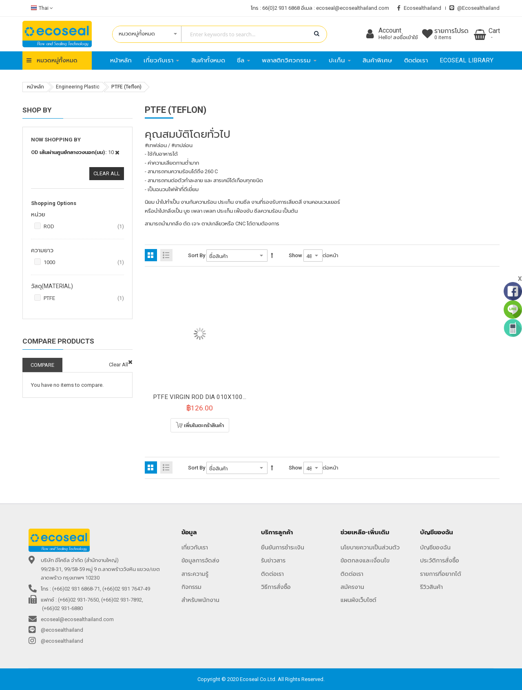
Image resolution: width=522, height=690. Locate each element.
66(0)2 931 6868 (281, 8)
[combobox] (216, 34)
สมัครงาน (352, 587)
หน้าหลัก (35, 87)
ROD (84, 226)
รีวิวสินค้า (431, 587)
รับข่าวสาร (273, 560)
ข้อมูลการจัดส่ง (200, 560)
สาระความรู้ (194, 574)
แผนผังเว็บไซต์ (358, 600)
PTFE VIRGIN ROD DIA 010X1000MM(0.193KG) (219, 397)
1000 (84, 262)
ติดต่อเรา (272, 574)
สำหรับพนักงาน (200, 600)
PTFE (84, 298)
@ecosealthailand (474, 8)
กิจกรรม (191, 587)
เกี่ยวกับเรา (194, 547)
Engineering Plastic (78, 87)
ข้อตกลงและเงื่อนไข (365, 560)
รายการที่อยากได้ (440, 574)
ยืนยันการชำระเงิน (282, 547)
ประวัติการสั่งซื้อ (439, 560)
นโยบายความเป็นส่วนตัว (370, 547)
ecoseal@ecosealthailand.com (352, 8)
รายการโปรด (451, 34)
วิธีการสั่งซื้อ (276, 587)
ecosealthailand (419, 8)
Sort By (196, 255)
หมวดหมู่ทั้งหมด (57, 60)
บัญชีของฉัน (435, 547)
